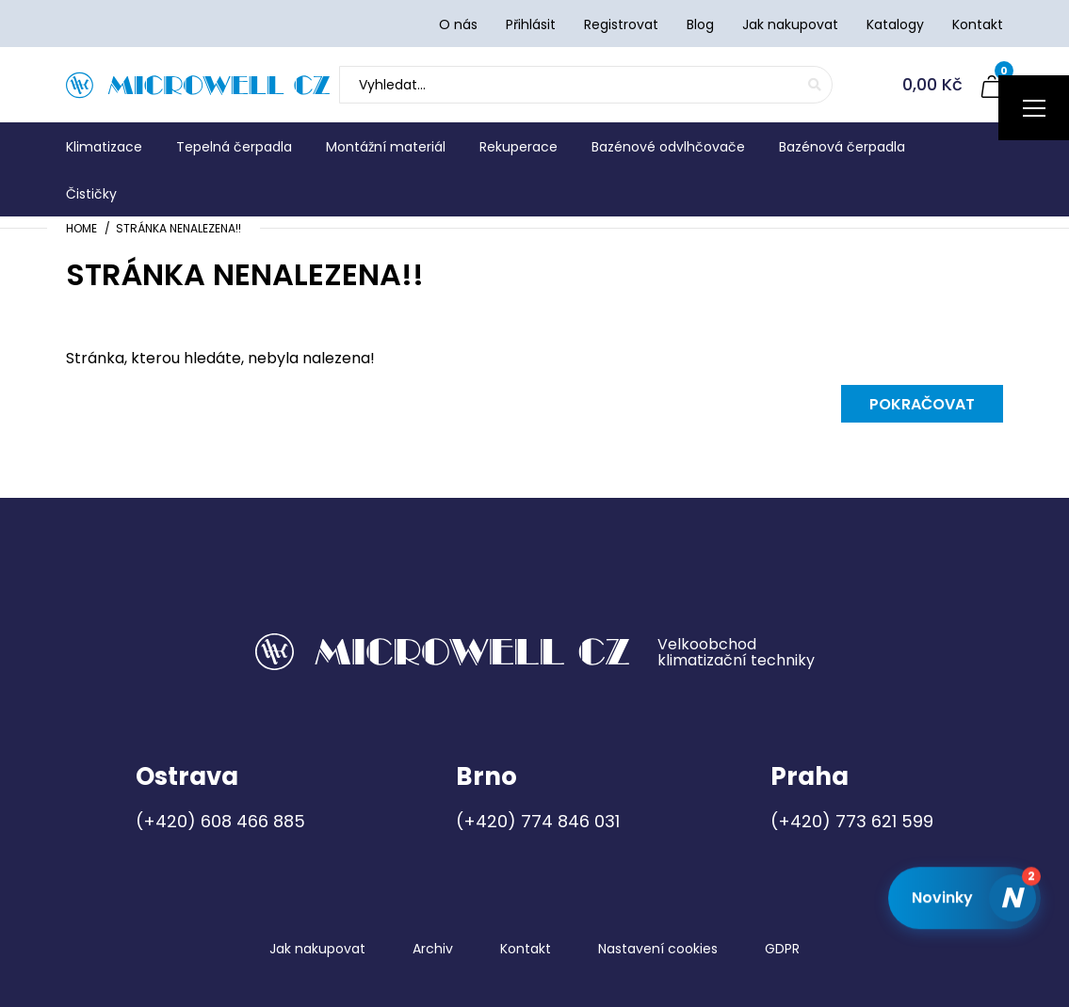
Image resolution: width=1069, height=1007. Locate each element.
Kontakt (525, 948)
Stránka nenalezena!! (178, 228)
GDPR (782, 948)
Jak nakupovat (317, 948)
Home (81, 228)
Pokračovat (922, 404)
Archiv (433, 948)
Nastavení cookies (658, 948)
